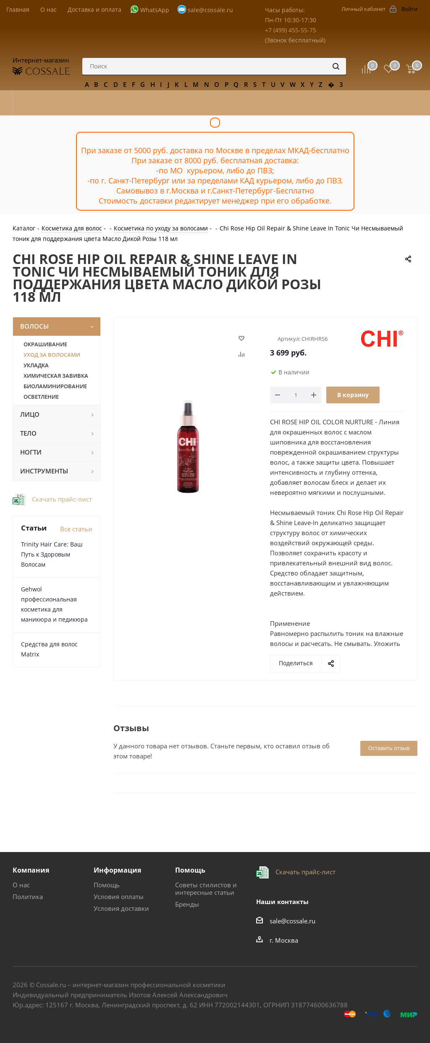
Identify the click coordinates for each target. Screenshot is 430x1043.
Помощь (107, 885)
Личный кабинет (363, 9)
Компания (31, 870)
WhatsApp (154, 10)
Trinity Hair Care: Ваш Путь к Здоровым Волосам (51, 554)
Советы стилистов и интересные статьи (206, 889)
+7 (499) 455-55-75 (290, 30)
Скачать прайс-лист (61, 499)
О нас (21, 885)
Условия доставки (121, 908)
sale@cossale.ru (210, 10)
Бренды (187, 904)
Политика (28, 896)
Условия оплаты (119, 896)
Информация (117, 870)
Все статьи (76, 529)
